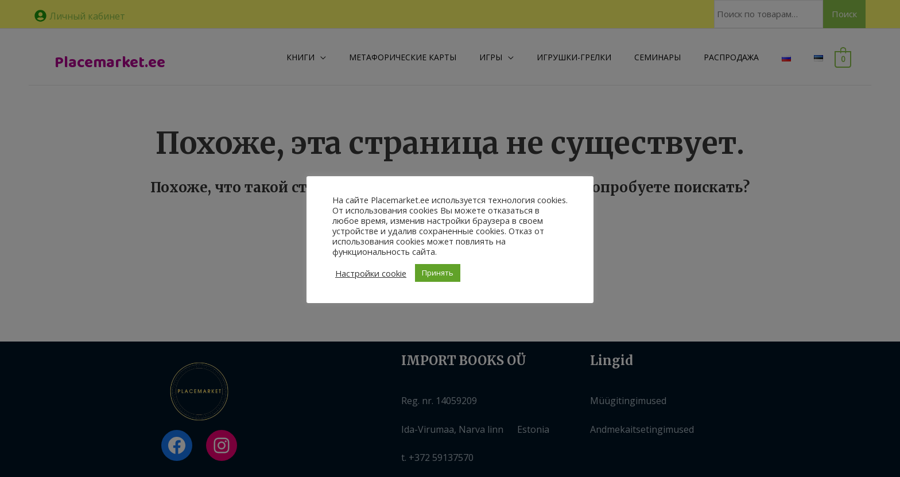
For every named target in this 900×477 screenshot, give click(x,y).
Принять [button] (437, 272)
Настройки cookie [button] (370, 273)
